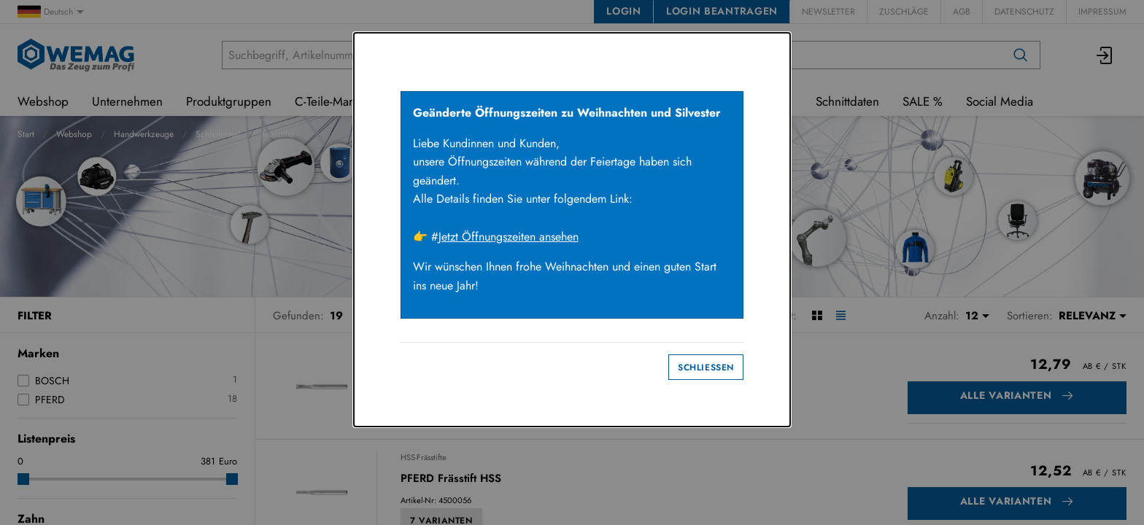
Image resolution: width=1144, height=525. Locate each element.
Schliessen (706, 367)
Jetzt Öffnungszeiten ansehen (508, 236)
